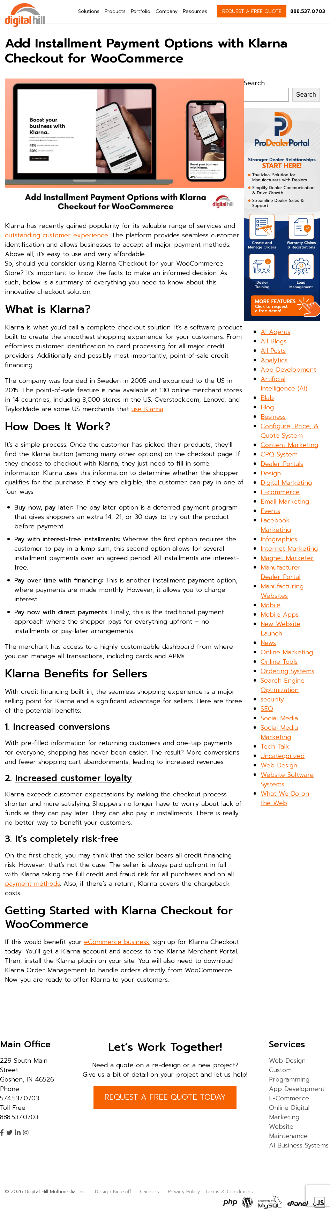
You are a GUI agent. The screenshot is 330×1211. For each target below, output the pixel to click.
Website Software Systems (287, 779)
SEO (267, 709)
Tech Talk (275, 746)
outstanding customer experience (56, 235)
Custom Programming (289, 1074)
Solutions (88, 11)
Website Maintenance (288, 1131)
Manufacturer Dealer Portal (281, 572)
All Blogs (273, 341)
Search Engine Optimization (283, 685)
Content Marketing (289, 445)
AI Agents (275, 332)
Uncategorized (283, 756)
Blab (267, 398)
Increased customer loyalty (73, 778)
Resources (195, 11)
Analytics (274, 360)
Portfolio (140, 11)
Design (271, 473)
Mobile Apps (280, 614)
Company (167, 11)
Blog (267, 407)
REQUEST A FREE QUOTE (252, 11)
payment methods (32, 884)
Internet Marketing (289, 549)
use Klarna (147, 409)
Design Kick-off (114, 1191)
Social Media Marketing (279, 732)
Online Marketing (287, 652)
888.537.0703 (307, 11)
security (272, 699)
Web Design (279, 765)
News (268, 643)
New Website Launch (280, 628)
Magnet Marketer (287, 558)
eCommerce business (116, 942)
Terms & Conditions (229, 1191)
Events (270, 511)
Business (273, 417)
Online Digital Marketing (289, 1112)
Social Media (279, 718)
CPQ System (279, 454)
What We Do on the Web (285, 798)
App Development (288, 369)
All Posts (273, 351)
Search (254, 83)
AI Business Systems (299, 1145)
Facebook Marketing (276, 525)
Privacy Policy (184, 1191)
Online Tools (279, 662)
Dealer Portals (282, 464)
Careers (149, 1191)
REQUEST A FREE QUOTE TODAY (165, 1097)
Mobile (270, 605)
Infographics (279, 539)
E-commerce (280, 492)
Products (115, 11)
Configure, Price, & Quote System (289, 430)
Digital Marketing (286, 483)
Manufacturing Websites (282, 591)
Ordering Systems (287, 671)
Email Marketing (285, 501)
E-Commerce (289, 1098)
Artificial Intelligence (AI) (284, 383)
